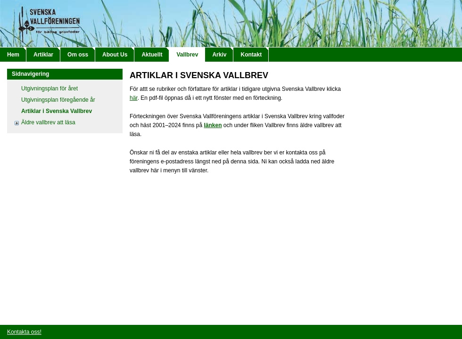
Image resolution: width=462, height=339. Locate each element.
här (134, 98)
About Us (114, 54)
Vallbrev (187, 54)
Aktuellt (151, 54)
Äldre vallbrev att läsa (48, 122)
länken (213, 125)
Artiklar (43, 54)
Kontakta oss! (24, 332)
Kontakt (251, 54)
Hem (13, 54)
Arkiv (219, 54)
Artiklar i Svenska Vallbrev (56, 111)
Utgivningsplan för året (49, 88)
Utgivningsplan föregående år (58, 100)
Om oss (77, 54)
